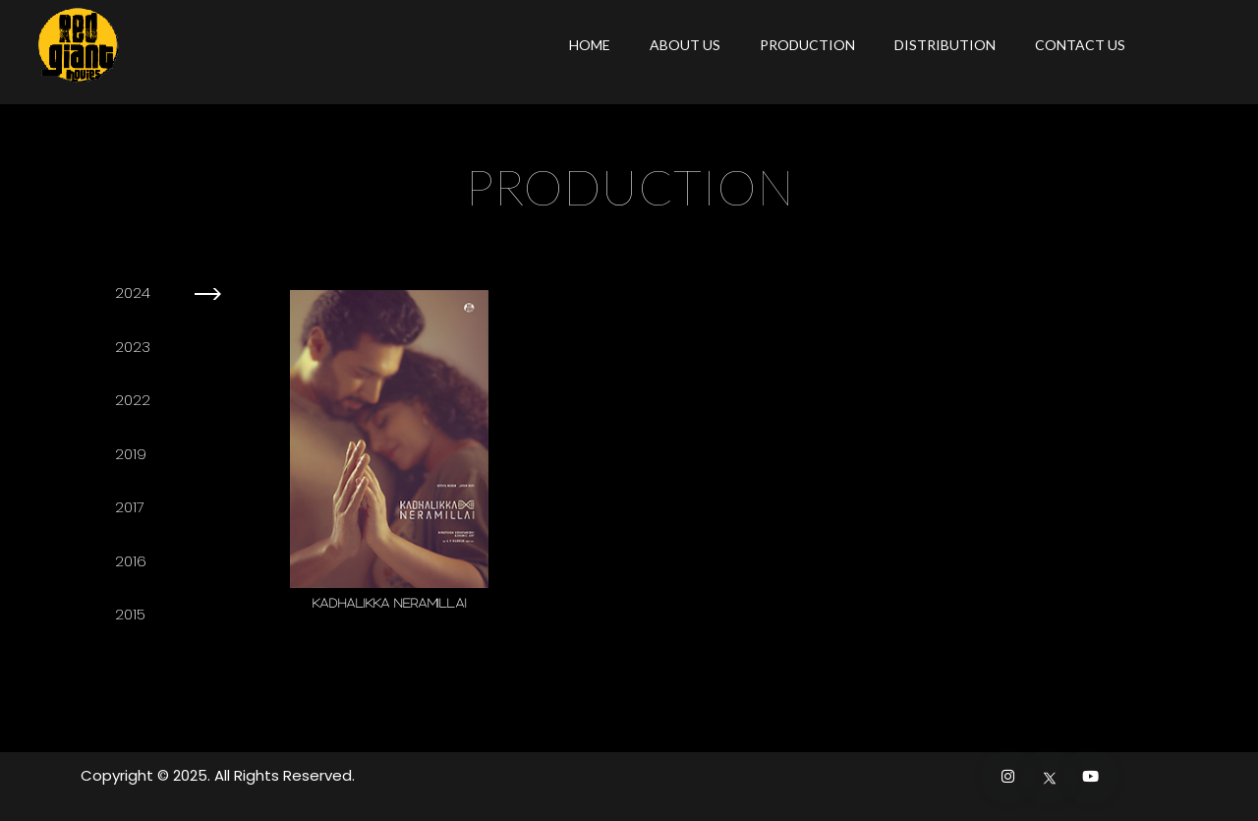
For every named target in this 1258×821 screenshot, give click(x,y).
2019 (130, 453)
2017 (129, 507)
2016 (130, 561)
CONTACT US (1080, 45)
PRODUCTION (807, 45)
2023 (132, 346)
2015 (130, 614)
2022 (132, 399)
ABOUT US (685, 45)
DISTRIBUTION (945, 45)
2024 (132, 292)
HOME (589, 45)
